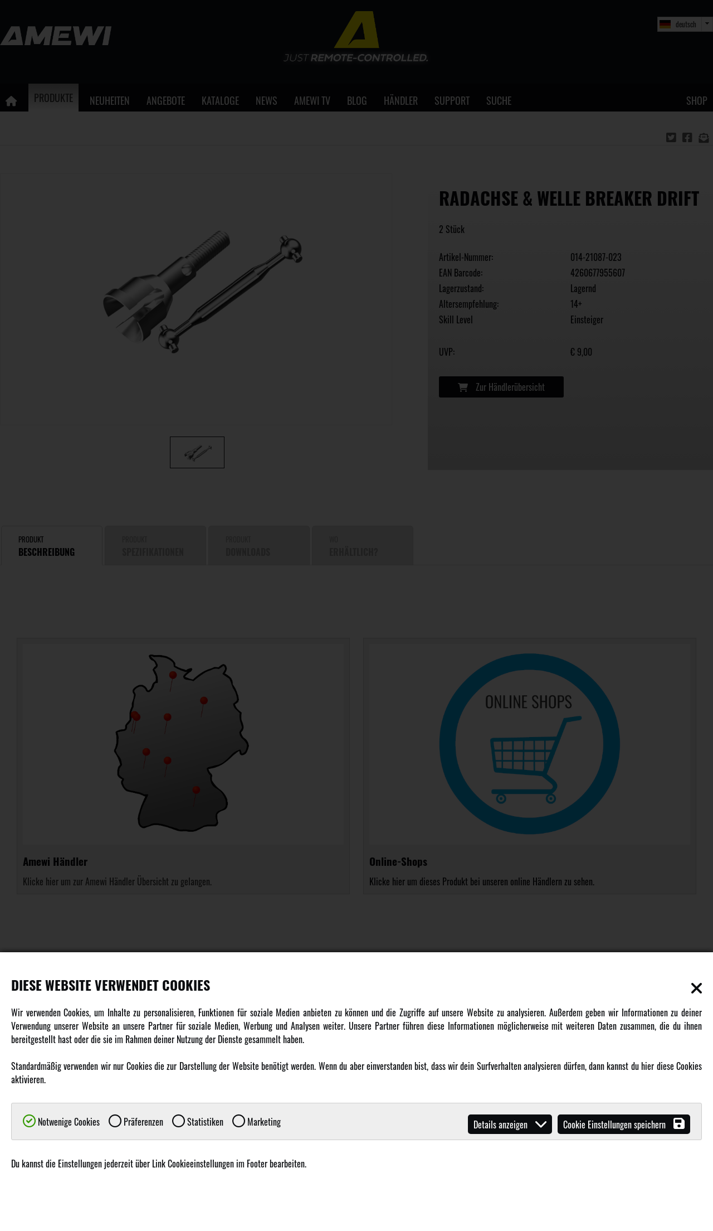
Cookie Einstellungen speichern (624, 1124)
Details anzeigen (509, 1124)
